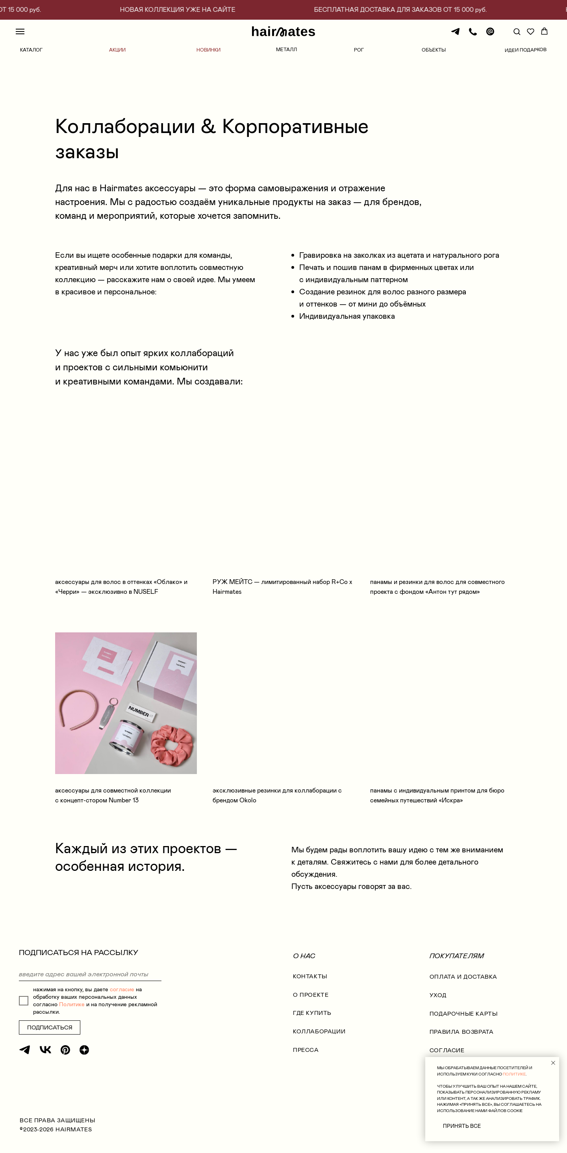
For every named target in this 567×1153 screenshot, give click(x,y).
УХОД (438, 995)
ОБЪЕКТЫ (434, 50)
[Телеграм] (455, 35)
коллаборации (319, 1031)
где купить (312, 1013)
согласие (122, 989)
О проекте (310, 995)
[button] (517, 31)
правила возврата (462, 1032)
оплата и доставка (463, 977)
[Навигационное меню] (20, 31)
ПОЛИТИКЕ (514, 1074)
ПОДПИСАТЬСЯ (49, 1027)
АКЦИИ (117, 50)
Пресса (306, 1050)
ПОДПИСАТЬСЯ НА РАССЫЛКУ (78, 952)
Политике (72, 1004)
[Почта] (490, 35)
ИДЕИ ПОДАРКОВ (526, 50)
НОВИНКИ (208, 50)
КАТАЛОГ (31, 50)
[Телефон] (473, 35)
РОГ (359, 50)
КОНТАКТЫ (310, 976)
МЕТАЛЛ (286, 49)
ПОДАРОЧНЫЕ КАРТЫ (464, 1014)
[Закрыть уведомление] (553, 1063)
